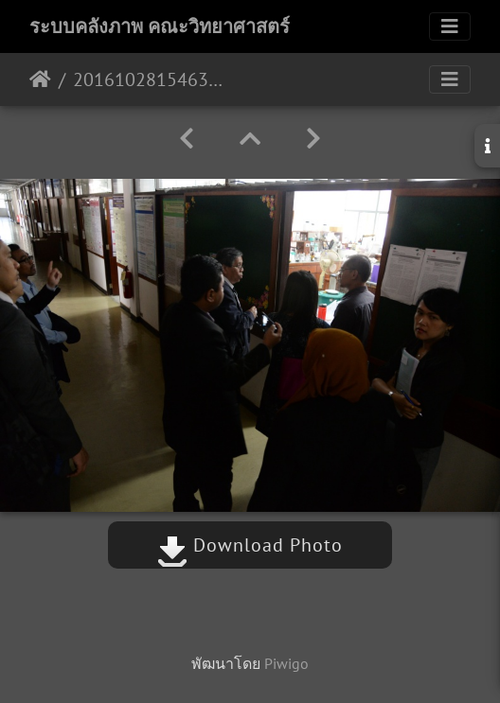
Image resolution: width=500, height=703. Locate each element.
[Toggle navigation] (450, 26)
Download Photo (250, 545)
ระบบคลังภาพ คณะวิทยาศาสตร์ (159, 26)
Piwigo (286, 663)
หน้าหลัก (40, 79)
